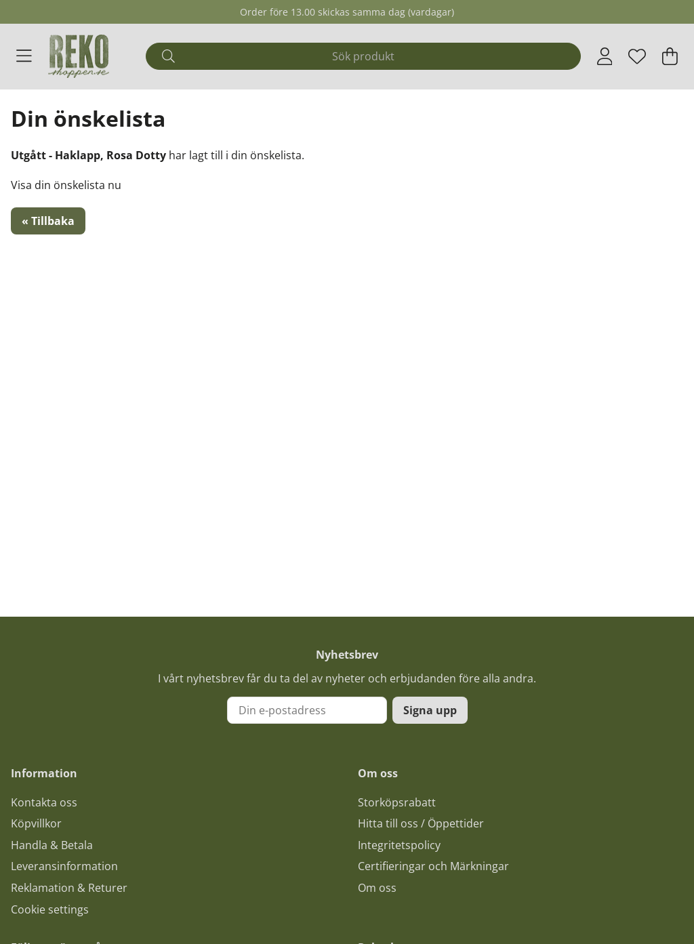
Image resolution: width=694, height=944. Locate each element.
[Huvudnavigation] (24, 56)
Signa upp (430, 710)
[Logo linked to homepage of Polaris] (78, 56)
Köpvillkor (36, 823)
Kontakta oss (44, 802)
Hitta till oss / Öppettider (421, 823)
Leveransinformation (64, 866)
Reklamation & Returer (69, 887)
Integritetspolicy (399, 845)
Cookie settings (50, 909)
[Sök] (363, 56)
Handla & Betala (52, 845)
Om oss (377, 887)
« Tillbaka (48, 220)
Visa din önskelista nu (66, 185)
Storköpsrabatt (397, 802)
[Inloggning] (605, 56)
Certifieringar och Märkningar (433, 866)
